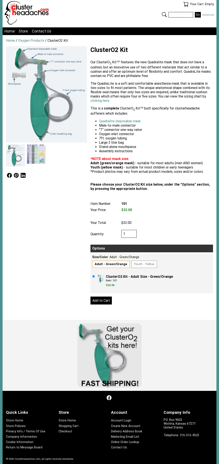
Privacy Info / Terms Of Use (25, 431)
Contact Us (41, 31)
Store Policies (16, 426)
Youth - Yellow (144, 264)
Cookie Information (19, 442)
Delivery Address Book (126, 431)
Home (9, 31)
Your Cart (185, 4)
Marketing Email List (125, 437)
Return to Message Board (24, 447)
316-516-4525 (189, 435)
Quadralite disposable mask (120, 121)
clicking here (99, 101)
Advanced (208, 14)
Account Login (121, 420)
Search (164, 14)
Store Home (14, 420)
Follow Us (9, 175)
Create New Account (125, 426)
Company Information (21, 437)
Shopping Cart (68, 426)
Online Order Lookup (125, 442)
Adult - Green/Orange (111, 264)
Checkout (65, 431)
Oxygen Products (31, 40)
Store (23, 31)
